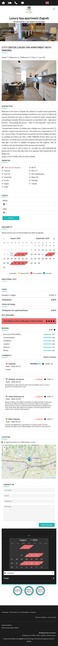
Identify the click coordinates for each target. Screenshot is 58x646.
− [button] (4, 450)
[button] (6, 80)
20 (15, 259)
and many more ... (51, 635)
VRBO (38, 635)
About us (33, 612)
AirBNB (33, 635)
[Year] (35, 540)
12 (11, 254)
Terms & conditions (41, 617)
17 (4, 259)
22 (23, 259)
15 (23, 254)
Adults (5, 200)
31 (4, 267)
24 (4, 263)
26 (11, 263)
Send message (46, 525)
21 (19, 259)
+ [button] (4, 447)
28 (19, 263)
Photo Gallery (14, 612)
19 (11, 259)
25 (8, 263)
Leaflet (47, 477)
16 (26, 254)
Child (4, 209)
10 (43, 250)
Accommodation (24, 612)
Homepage (5, 612)
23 (26, 259)
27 (15, 263)
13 (15, 254)
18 (8, 259)
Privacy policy (52, 617)
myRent (53, 477)
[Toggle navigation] (53, 9)
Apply (10, 218)
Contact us (8, 485)
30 (26, 263)
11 (46, 250)
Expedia (43, 635)
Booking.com (26, 635)
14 (19, 254)
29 (23, 263)
